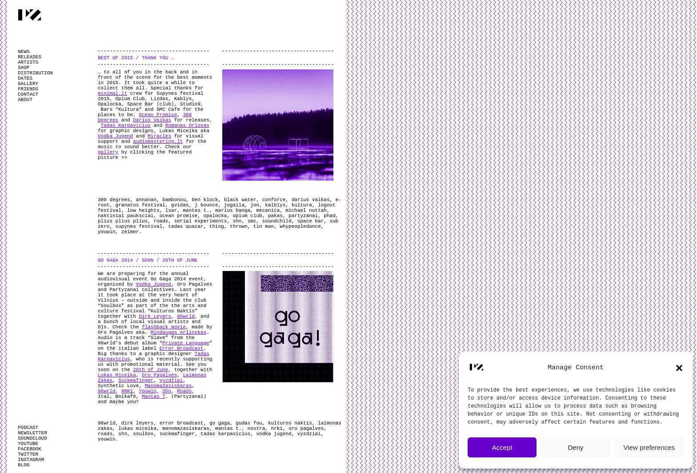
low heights (143, 210)
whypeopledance (300, 226)
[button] (679, 368)
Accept (502, 447)
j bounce (206, 205)
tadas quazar (185, 226)
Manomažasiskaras (168, 385)
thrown (239, 226)
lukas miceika (137, 428)
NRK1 (127, 391)
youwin (107, 231)
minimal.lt (112, 93)
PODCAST (28, 427)
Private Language (185, 343)
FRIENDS (28, 89)
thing (216, 226)
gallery (108, 152)
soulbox (143, 434)
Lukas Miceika (117, 375)
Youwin (147, 391)
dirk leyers (137, 423)
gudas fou (249, 423)
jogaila (234, 205)
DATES (25, 78)
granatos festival (140, 205)
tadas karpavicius (225, 434)
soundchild (277, 221)
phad (329, 215)
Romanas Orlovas (187, 125)
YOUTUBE (28, 443)
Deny (575, 447)
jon (254, 205)
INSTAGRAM (31, 459)
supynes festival (139, 226)
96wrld (186, 316)
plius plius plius (123, 221)
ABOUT (25, 99)
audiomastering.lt (158, 141)
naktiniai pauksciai (125, 215)
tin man (263, 226)
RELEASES (29, 57)
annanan (146, 199)
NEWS (23, 51)
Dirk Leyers (155, 316)
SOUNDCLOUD (32, 438)
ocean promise (179, 215)
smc (252, 221)
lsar (171, 210)
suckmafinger (177, 434)
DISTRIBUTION (35, 73)
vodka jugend (274, 434)
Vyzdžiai (171, 380)
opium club (247, 215)
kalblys (275, 205)
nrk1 (277, 428)
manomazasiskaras (185, 428)
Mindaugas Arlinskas (178, 332)
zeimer (130, 231)
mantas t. (196, 210)
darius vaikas (311, 199)
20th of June (150, 369)
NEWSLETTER (32, 433)
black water (240, 199)
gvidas (180, 205)
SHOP (23, 67)
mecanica (268, 210)
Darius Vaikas (152, 120)
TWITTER (28, 454)
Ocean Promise (158, 114)
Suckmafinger (135, 380)
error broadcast (182, 423)
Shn (166, 391)
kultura (302, 205)
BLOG (23, 465)
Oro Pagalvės (159, 375)
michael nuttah (306, 210)
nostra (256, 428)
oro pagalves (306, 428)
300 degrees (114, 199)
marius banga (232, 210)
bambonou (174, 199)
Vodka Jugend (115, 136)
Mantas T (153, 396)
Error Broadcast (182, 348)
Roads (184, 391)
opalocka (215, 215)
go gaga (219, 423)
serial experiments (200, 221)
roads (160, 221)
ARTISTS (28, 62)
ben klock (205, 199)
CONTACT (28, 94)
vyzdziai (309, 434)
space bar (310, 221)
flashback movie (164, 327)
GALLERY (28, 83)
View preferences (649, 447)
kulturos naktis (290, 423)
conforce (274, 199)
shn (237, 221)
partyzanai (303, 215)
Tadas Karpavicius (126, 125)
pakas (275, 215)
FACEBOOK (29, 449)
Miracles (159, 136)
